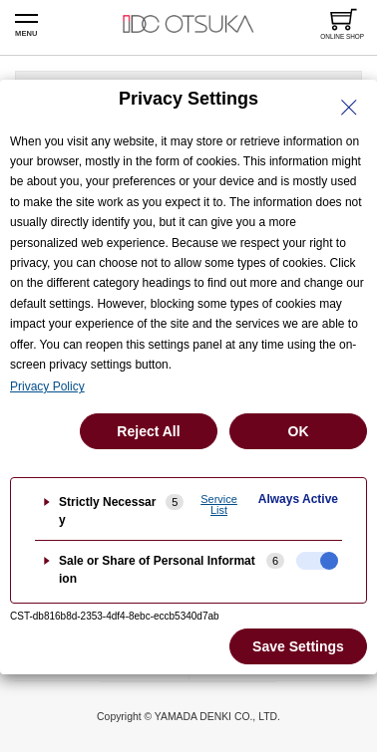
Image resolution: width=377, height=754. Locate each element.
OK (298, 431)
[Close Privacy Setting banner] (349, 107)
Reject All (148, 431)
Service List (218, 505)
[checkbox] (317, 561)
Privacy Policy (47, 386)
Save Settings (298, 646)
